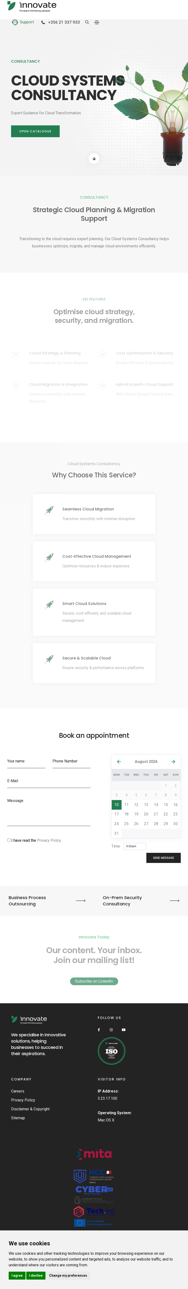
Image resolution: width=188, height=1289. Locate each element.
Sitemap (18, 1118)
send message (163, 858)
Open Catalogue (35, 131)
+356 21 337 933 (59, 22)
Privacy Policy (49, 840)
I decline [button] (36, 1275)
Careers (17, 1091)
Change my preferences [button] (68, 1275)
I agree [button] (17, 1275)
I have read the (34, 840)
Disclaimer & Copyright (30, 1109)
